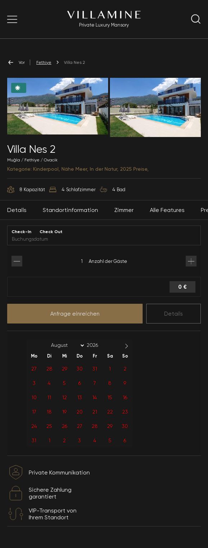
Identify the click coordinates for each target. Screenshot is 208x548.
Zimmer (124, 210)
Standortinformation (70, 210)
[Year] (98, 345)
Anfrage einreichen (75, 314)
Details (173, 314)
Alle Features (167, 210)
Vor (16, 62)
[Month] (66, 345)
